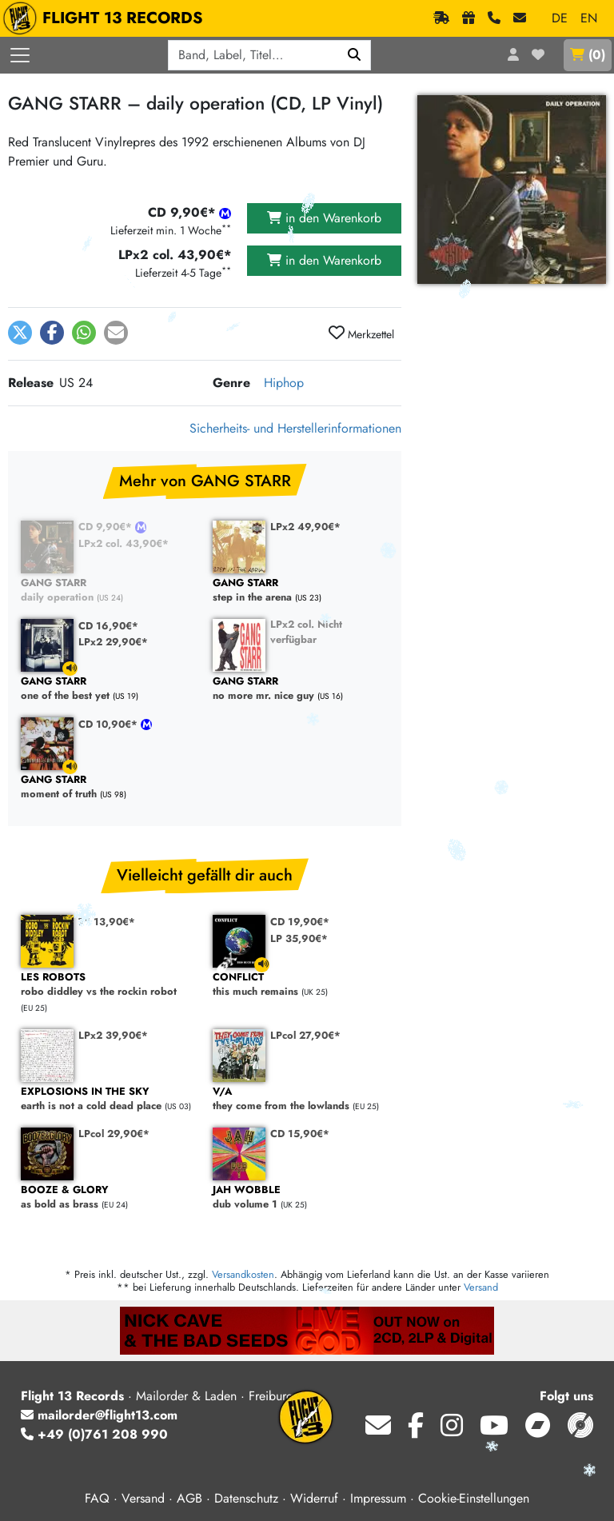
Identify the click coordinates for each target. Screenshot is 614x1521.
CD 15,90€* (299, 1133)
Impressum (378, 1498)
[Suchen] (354, 55)
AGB (189, 1498)
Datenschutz (246, 1498)
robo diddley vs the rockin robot (109, 985)
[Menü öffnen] (20, 55)
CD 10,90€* (109, 724)
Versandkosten (243, 1274)
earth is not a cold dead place (109, 1099)
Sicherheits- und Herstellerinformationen (295, 428)
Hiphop (284, 382)
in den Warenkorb (324, 218)
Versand (481, 1287)
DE (560, 18)
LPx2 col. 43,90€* (123, 543)
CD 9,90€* (106, 526)
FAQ (97, 1498)
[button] (20, 333)
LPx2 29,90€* (113, 641)
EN (588, 18)
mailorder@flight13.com (99, 1415)
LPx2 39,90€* (113, 1035)
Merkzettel (361, 333)
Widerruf (314, 1498)
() (587, 55)
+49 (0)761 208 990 (94, 1434)
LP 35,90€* (299, 938)
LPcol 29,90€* (114, 1133)
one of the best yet (109, 689)
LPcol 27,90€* (305, 1035)
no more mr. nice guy (301, 689)
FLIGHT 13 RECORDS (106, 18)
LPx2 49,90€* (305, 526)
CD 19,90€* (299, 921)
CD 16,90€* (108, 625)
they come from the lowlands (301, 1099)
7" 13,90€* (106, 921)
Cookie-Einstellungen (473, 1498)
